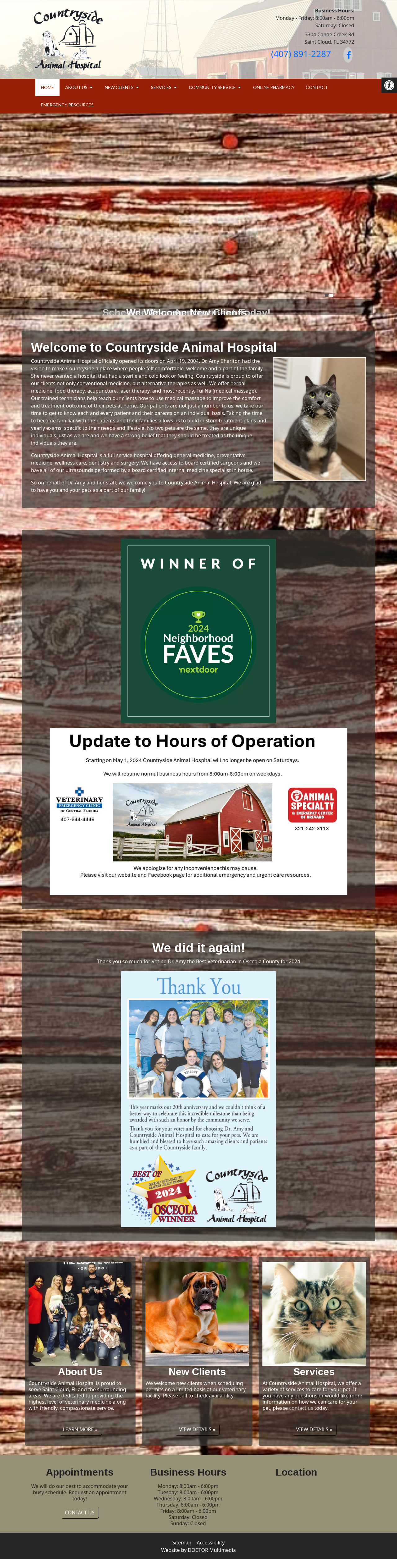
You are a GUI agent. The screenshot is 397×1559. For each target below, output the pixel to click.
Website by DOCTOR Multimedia (198, 1550)
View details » (197, 1429)
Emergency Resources (67, 104)
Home (47, 87)
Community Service (212, 87)
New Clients (119, 87)
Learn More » (80, 1429)
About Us (76, 87)
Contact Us (80, 1512)
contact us (301, 1408)
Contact (317, 87)
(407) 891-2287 (301, 54)
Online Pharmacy (274, 87)
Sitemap (182, 1542)
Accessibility (211, 1542)
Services (161, 87)
